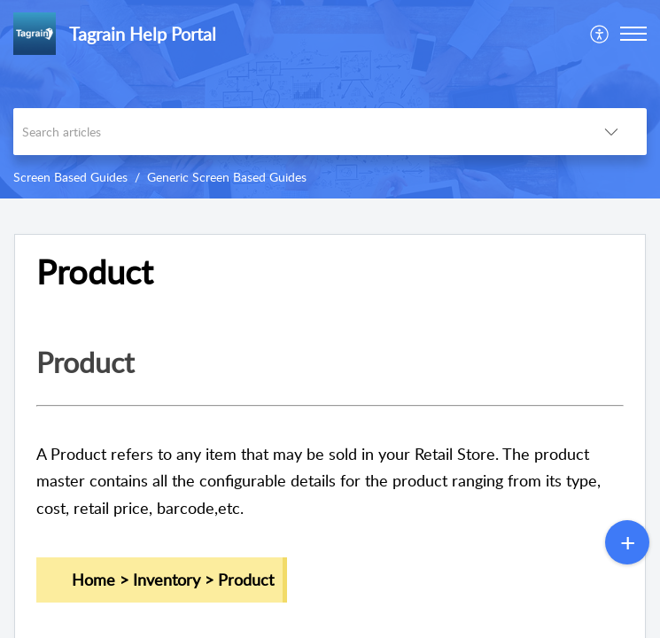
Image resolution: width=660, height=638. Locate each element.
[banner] (330, 99)
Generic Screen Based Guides (227, 176)
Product (94, 272)
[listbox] (611, 131)
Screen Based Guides (70, 176)
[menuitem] (600, 33)
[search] (294, 131)
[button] (633, 33)
